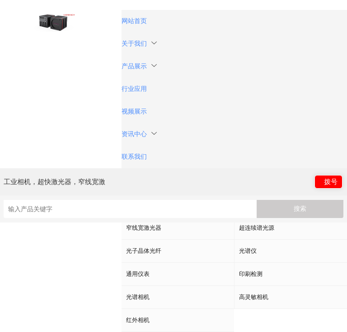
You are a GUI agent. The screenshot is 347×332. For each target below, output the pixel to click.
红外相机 (138, 320)
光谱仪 (248, 250)
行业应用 (134, 88)
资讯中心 (139, 134)
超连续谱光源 (256, 227)
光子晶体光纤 (143, 250)
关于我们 (139, 43)
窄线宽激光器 (143, 227)
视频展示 (134, 111)
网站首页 (134, 21)
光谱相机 (138, 297)
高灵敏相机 (253, 297)
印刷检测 (251, 273)
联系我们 (134, 156)
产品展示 (139, 66)
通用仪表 (138, 273)
